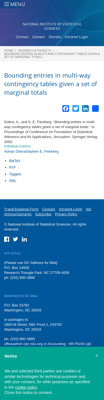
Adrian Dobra (15, 151)
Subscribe (43, 213)
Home (8, 50)
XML (13, 181)
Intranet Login (76, 36)
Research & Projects (34, 50)
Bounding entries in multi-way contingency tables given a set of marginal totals (52, 55)
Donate (55, 36)
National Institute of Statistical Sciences (52, 26)
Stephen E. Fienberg (42, 151)
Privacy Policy (66, 213)
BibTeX (15, 161)
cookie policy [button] (26, 387)
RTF (12, 167)
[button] (96, 355)
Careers (38, 36)
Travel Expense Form (21, 208)
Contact (22, 36)
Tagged (15, 174)
